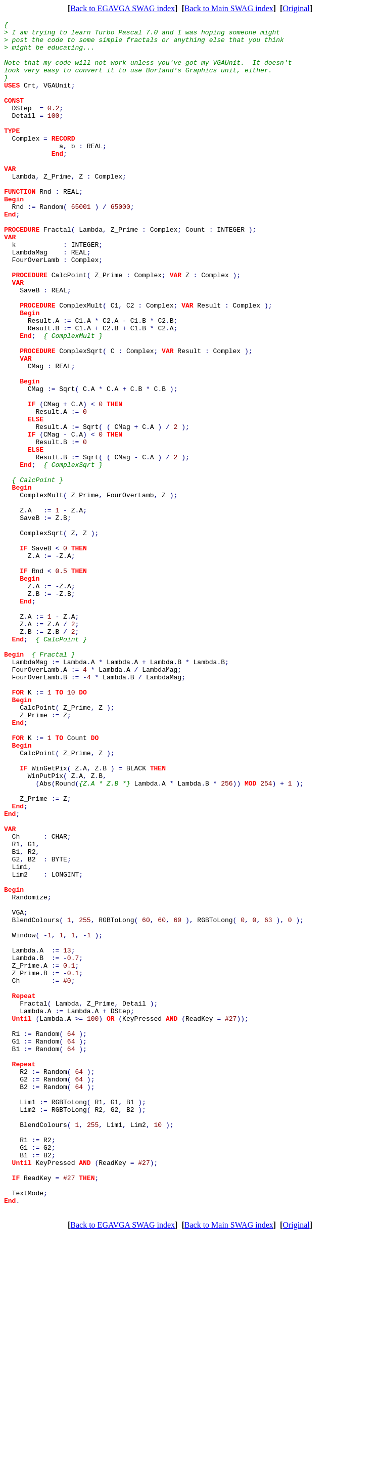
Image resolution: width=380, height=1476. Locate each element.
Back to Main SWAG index (228, 8)
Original (295, 8)
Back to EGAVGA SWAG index (122, 8)
